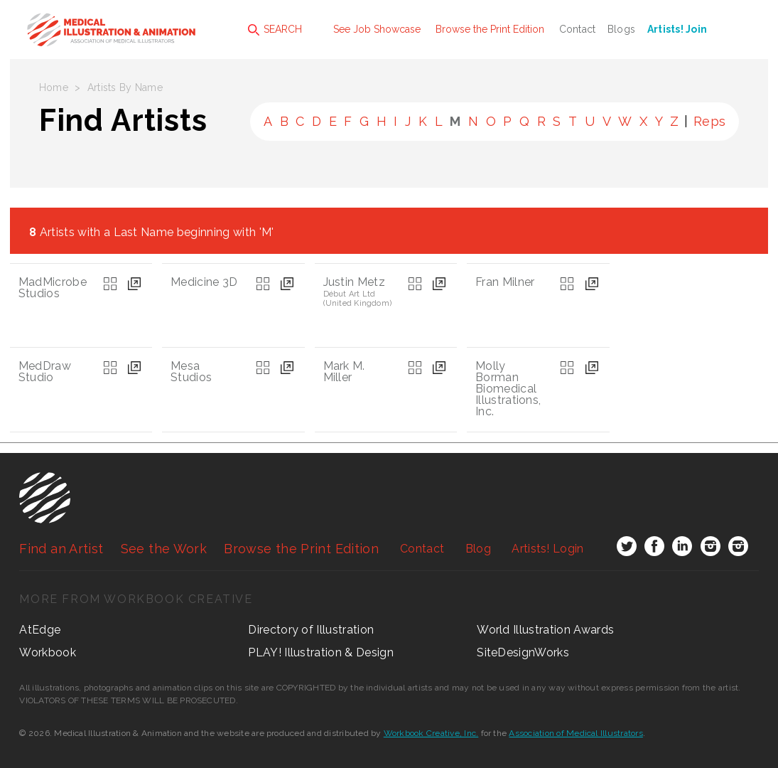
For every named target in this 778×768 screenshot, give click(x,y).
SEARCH (275, 29)
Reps (709, 121)
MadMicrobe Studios (52, 287)
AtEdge (39, 629)
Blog (478, 548)
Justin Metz (354, 282)
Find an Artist (61, 548)
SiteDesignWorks (523, 652)
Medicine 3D (204, 282)
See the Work (164, 548)
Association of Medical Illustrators (575, 733)
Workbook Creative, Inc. (431, 733)
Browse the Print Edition (490, 29)
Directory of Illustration (311, 629)
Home (53, 87)
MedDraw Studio (44, 371)
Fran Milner (505, 282)
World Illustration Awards (545, 629)
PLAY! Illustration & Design (321, 652)
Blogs (621, 29)
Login (547, 548)
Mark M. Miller (344, 371)
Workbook (47, 652)
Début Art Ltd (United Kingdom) (357, 298)
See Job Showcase (377, 29)
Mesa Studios (191, 371)
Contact (577, 29)
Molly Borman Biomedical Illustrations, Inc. (508, 388)
